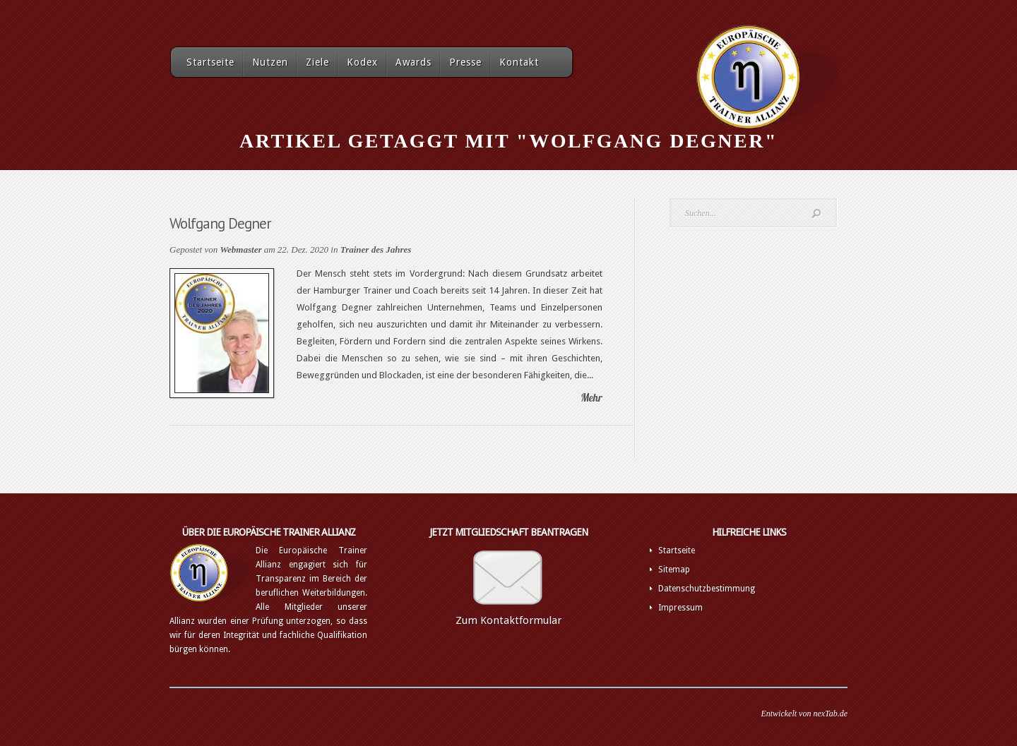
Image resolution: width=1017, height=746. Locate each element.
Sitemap (674, 569)
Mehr (591, 397)
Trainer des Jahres (376, 249)
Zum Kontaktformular (508, 620)
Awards (414, 62)
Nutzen (270, 62)
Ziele (317, 62)
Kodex (362, 62)
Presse (465, 62)
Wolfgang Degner (220, 223)
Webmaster (240, 249)
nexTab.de (830, 713)
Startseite (210, 62)
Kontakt (519, 62)
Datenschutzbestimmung (706, 589)
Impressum (680, 608)
